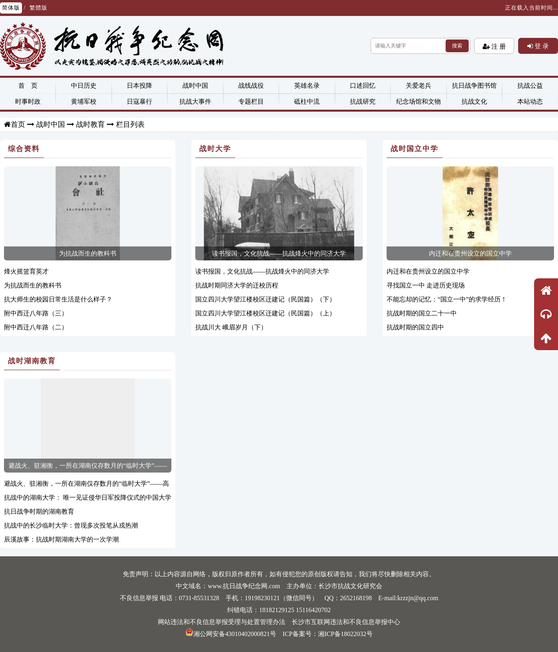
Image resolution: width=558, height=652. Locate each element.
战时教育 (90, 124)
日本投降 (139, 85)
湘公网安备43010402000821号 (230, 633)
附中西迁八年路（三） (36, 313)
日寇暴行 (139, 101)
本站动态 (530, 101)
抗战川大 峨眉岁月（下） (231, 327)
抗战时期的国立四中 (415, 327)
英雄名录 (307, 85)
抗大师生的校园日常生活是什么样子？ (58, 299)
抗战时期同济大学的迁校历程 (236, 285)
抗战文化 (474, 101)
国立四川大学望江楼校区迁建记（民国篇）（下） (265, 299)
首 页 (27, 85)
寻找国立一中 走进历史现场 (426, 285)
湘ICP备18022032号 (345, 633)
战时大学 (215, 149)
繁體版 (38, 8)
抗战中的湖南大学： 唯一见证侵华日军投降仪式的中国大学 (87, 497)
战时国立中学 (414, 149)
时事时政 (28, 101)
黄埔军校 (83, 101)
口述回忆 (362, 85)
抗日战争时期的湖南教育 (39, 511)
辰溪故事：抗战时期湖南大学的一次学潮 (61, 539)
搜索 (457, 46)
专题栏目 (251, 101)
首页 (18, 124)
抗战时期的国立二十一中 (422, 313)
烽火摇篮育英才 (26, 271)
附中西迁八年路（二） (36, 327)
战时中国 (195, 85)
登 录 (541, 46)
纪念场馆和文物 (418, 101)
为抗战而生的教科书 (87, 253)
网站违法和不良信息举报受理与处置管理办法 (221, 622)
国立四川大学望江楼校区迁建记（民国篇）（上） (265, 313)
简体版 (11, 8)
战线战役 (251, 85)
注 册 (498, 46)
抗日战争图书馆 (474, 85)
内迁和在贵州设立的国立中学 (470, 253)
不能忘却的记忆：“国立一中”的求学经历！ (447, 299)
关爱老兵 (418, 85)
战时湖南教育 (32, 361)
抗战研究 (362, 101)
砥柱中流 (307, 101)
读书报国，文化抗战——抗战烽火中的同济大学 (279, 253)
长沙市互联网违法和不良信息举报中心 (346, 622)
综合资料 (24, 149)
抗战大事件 (195, 101)
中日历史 (83, 85)
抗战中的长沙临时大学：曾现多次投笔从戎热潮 (71, 525)
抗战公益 (530, 85)
